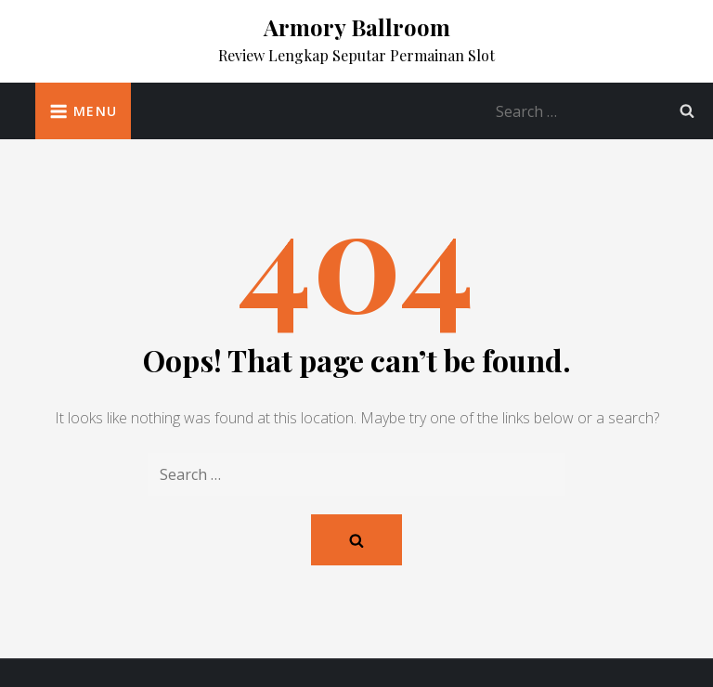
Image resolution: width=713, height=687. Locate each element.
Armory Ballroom (357, 27)
